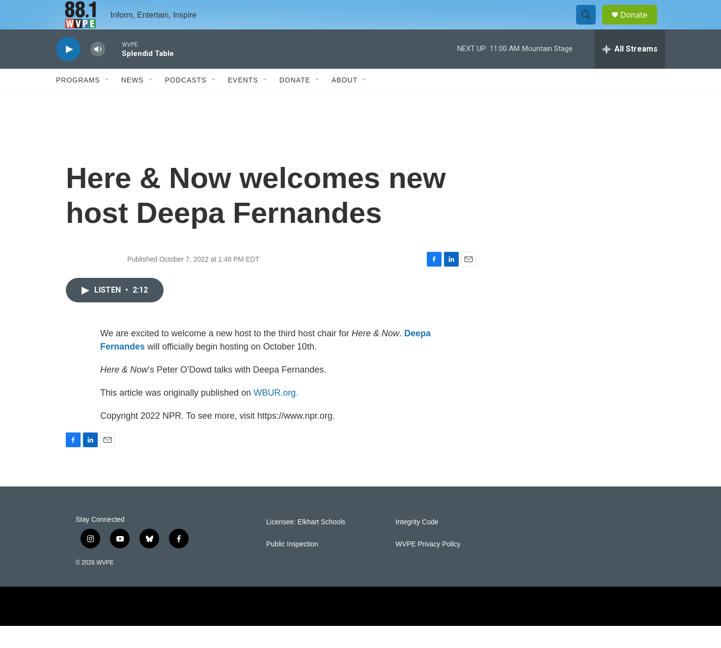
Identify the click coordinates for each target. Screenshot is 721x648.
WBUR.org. (275, 415)
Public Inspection (292, 566)
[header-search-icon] (590, 26)
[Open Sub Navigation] (107, 102)
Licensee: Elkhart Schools (305, 544)
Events (243, 102)
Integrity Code (416, 544)
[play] (68, 71)
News (132, 102)
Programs (78, 102)
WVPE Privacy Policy (427, 566)
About (345, 102)
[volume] (97, 71)
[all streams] (630, 71)
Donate (640, 26)
